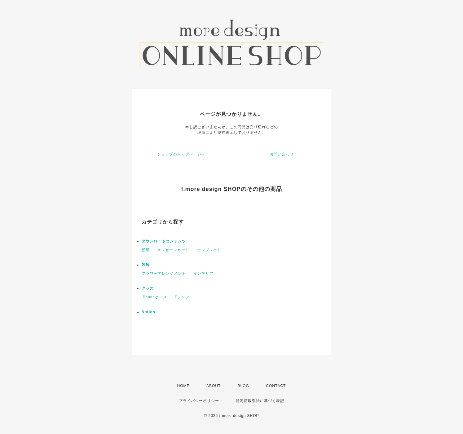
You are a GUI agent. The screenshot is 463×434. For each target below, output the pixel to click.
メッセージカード (173, 250)
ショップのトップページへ (181, 154)
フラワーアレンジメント (164, 273)
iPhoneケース (154, 297)
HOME (183, 386)
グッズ (148, 288)
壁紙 (146, 250)
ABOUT (213, 386)
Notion (148, 312)
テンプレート (209, 250)
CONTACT (276, 386)
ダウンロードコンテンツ (164, 241)
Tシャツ (182, 297)
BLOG (243, 386)
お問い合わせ (282, 154)
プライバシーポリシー (199, 401)
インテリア (203, 273)
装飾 (146, 265)
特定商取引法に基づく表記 (260, 401)
